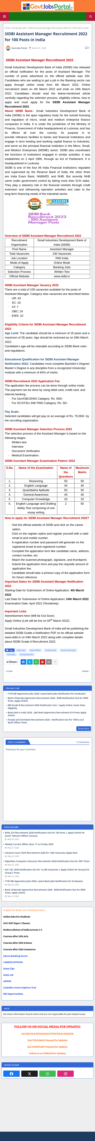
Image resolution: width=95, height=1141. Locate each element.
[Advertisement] (47, 1107)
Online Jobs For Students (16, 916)
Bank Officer (35, 650)
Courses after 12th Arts (15, 936)
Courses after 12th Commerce (19, 949)
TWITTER (55, 1033)
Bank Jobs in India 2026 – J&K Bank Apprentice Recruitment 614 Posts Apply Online (47, 714)
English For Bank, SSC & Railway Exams (24, 910)
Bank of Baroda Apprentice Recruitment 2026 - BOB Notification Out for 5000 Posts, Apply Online (48, 699)
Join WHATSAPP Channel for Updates (47, 1046)
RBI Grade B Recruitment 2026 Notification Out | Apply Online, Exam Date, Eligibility (47, 706)
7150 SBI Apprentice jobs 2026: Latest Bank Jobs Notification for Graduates (47, 693)
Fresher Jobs (50, 650)
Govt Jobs (11, 654)
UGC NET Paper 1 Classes (16, 923)
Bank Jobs (21, 650)
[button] (90, 16)
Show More (83, 728)
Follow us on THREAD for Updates (47, 1053)
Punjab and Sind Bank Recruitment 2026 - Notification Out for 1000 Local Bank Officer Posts (46, 721)
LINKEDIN (68, 1033)
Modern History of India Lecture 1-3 (22, 929)
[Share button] (55, 662)
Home (8, 27)
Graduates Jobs (19, 27)
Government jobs (68, 650)
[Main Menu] (4, 16)
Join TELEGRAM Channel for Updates (47, 1040)
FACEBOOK (27, 1033)
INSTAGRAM (42, 1033)
